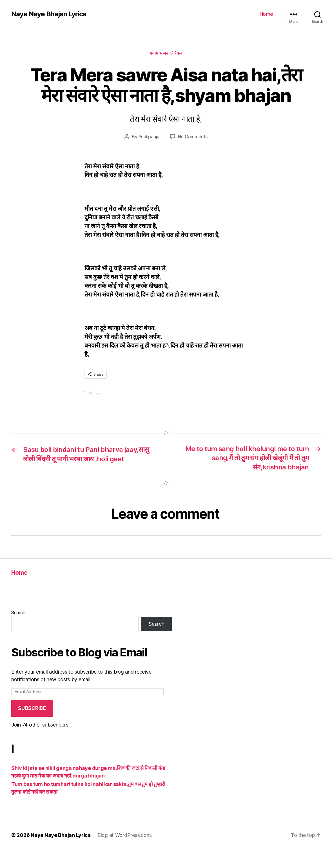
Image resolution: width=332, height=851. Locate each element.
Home (266, 14)
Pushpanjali (150, 136)
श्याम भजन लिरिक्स (166, 53)
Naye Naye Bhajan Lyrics (48, 14)
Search (18, 612)
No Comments (193, 136)
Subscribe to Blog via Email (79, 652)
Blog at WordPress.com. (124, 835)
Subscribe (32, 708)
